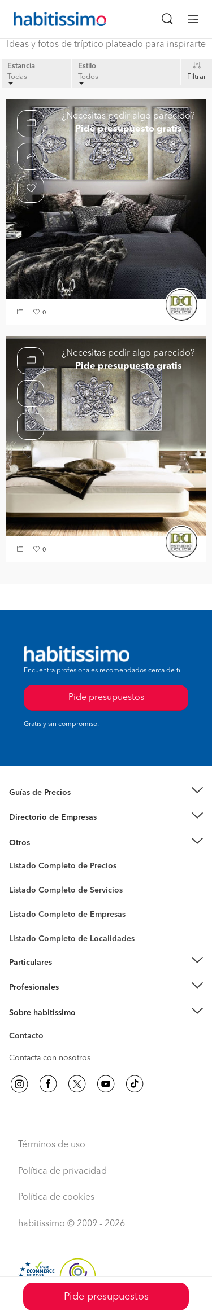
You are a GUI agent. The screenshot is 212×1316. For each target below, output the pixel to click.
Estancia (21, 66)
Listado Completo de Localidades (72, 939)
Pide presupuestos (106, 1297)
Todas (17, 79)
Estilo (87, 66)
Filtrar (196, 77)
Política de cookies (56, 1197)
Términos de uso (51, 1144)
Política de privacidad (62, 1171)
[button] (21, 313)
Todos (88, 79)
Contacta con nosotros (49, 1058)
